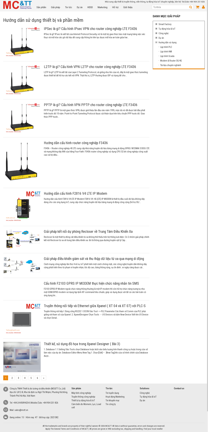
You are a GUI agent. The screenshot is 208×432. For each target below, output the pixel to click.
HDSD (90, 7)
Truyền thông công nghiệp (83, 396)
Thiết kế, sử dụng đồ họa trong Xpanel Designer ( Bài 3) (82, 344)
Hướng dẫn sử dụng (165, 42)
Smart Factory (163, 24)
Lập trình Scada (167, 56)
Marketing (102, 7)
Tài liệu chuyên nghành (170, 65)
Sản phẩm (41, 7)
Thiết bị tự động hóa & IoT (83, 400)
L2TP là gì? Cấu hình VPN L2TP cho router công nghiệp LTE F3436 (90, 67)
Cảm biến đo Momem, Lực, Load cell (86, 406)
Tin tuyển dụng (112, 393)
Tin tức (68, 7)
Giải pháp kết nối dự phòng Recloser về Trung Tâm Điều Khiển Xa (88, 232)
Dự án (80, 7)
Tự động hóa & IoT (165, 28)
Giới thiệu (127, 7)
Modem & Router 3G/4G (171, 60)
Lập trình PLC (166, 47)
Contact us (179, 388)
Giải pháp (55, 7)
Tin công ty (111, 404)
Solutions (144, 388)
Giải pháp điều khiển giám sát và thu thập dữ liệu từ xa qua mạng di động (94, 259)
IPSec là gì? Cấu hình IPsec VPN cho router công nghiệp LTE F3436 (90, 29)
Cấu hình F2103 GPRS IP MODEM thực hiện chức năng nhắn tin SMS (91, 283)
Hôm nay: (30, 417)
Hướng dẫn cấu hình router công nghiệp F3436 (76, 143)
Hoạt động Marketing (115, 396)
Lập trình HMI (166, 51)
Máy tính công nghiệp (81, 393)
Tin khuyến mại (112, 400)
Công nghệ (162, 33)
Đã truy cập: (44, 417)
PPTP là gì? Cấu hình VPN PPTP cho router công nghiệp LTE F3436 (90, 105)
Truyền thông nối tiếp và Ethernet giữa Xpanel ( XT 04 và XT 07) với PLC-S (95, 306)
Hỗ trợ (115, 7)
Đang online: (16, 417)
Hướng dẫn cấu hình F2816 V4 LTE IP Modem (75, 193)
